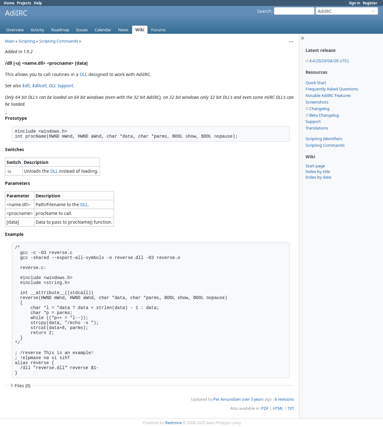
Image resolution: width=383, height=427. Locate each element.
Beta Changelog (324, 115)
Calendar (103, 30)
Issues (82, 30)
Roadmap (60, 30)
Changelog (319, 108)
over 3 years (253, 399)
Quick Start (316, 82)
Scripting (26, 41)
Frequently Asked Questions (332, 89)
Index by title (318, 171)
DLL (83, 74)
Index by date (318, 177)
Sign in (354, 3)
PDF (265, 408)
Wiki (139, 30)
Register (370, 3)
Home (9, 3)
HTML (278, 408)
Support (313, 121)
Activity (37, 30)
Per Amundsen (227, 399)
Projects (24, 3)
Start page (315, 166)
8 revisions (284, 399)
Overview (15, 30)
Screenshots (317, 102)
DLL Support (61, 86)
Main (9, 41)
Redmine (173, 422)
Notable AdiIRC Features (328, 95)
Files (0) (19, 386)
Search (264, 11)
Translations (317, 128)
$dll (26, 86)
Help (38, 3)
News (123, 30)
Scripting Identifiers (324, 138)
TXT (290, 408)
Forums (158, 30)
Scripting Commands (325, 145)
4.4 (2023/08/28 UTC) (329, 61)
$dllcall (39, 86)
